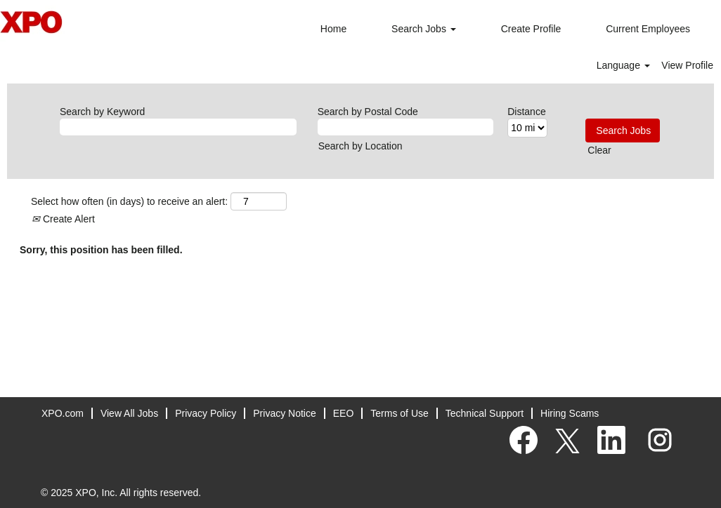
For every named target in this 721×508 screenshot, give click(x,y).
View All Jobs (129, 413)
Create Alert (63, 219)
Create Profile (531, 28)
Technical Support (485, 413)
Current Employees (648, 28)
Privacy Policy (205, 413)
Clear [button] (599, 150)
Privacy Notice (284, 413)
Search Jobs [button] (423, 28)
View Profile (687, 65)
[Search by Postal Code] (406, 127)
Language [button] (623, 65)
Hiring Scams (569, 413)
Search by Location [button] (360, 146)
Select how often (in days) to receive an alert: (129, 201)
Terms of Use (399, 413)
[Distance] (527, 128)
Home (333, 28)
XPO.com (62, 413)
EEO (343, 413)
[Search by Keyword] (178, 127)
